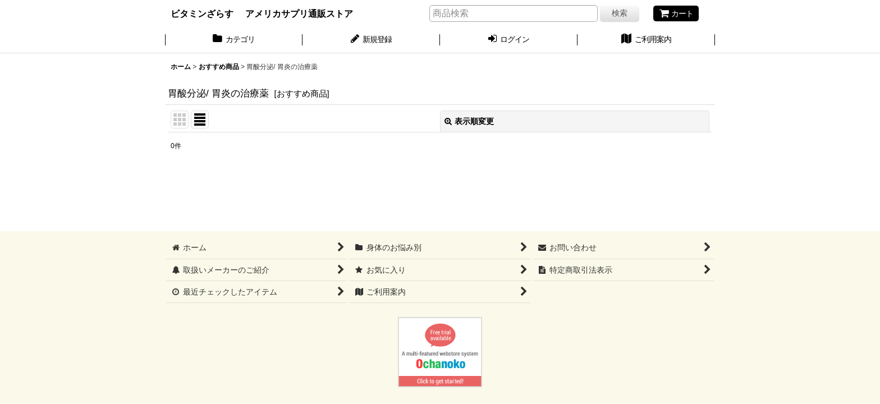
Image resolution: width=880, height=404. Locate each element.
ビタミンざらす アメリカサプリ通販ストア (262, 13)
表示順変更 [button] (469, 121)
